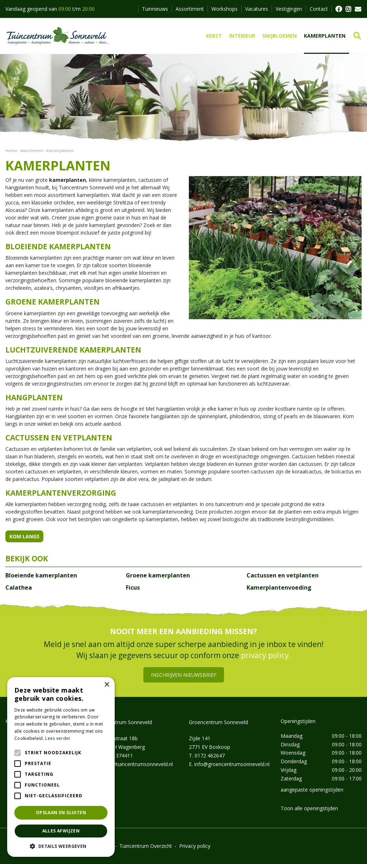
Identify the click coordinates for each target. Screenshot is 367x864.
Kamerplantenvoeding (279, 587)
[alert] (61, 767)
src (357, 36)
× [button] (106, 685)
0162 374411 (118, 755)
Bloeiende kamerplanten (41, 575)
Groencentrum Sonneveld (218, 722)
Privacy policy (194, 845)
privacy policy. (266, 655)
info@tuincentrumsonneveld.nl (138, 764)
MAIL (358, 9)
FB (338, 9)
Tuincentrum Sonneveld (124, 722)
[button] (61, 846)
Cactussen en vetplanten (283, 575)
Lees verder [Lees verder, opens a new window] (57, 738)
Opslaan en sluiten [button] (61, 812)
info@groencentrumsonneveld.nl (232, 764)
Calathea (18, 587)
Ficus (133, 587)
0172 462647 (210, 755)
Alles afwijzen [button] (61, 831)
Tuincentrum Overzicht (145, 845)
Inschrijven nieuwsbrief (183, 674)
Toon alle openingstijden (309, 808)
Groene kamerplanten (158, 575)
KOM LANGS (24, 536)
